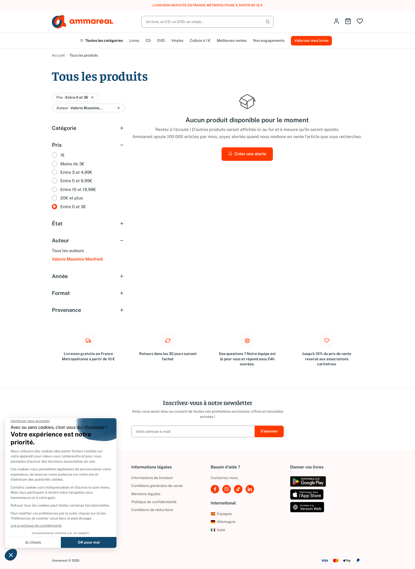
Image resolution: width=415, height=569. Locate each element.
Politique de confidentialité (154, 502)
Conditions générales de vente (157, 486)
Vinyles (177, 40)
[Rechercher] (207, 22)
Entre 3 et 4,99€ (76, 172)
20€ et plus (71, 198)
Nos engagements (269, 40)
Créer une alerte (247, 153)
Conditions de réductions (152, 510)
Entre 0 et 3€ (73, 206)
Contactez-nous (224, 478)
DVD (161, 40)
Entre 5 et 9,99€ (76, 180)
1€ (62, 155)
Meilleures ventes (232, 40)
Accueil (58, 55)
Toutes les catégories (101, 40)
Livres (134, 40)
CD (148, 40)
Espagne (221, 514)
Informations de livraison (152, 478)
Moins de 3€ (72, 163)
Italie (218, 530)
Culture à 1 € (200, 40)
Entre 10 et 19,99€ (78, 189)
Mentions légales (145, 494)
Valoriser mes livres (311, 40)
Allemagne (223, 522)
